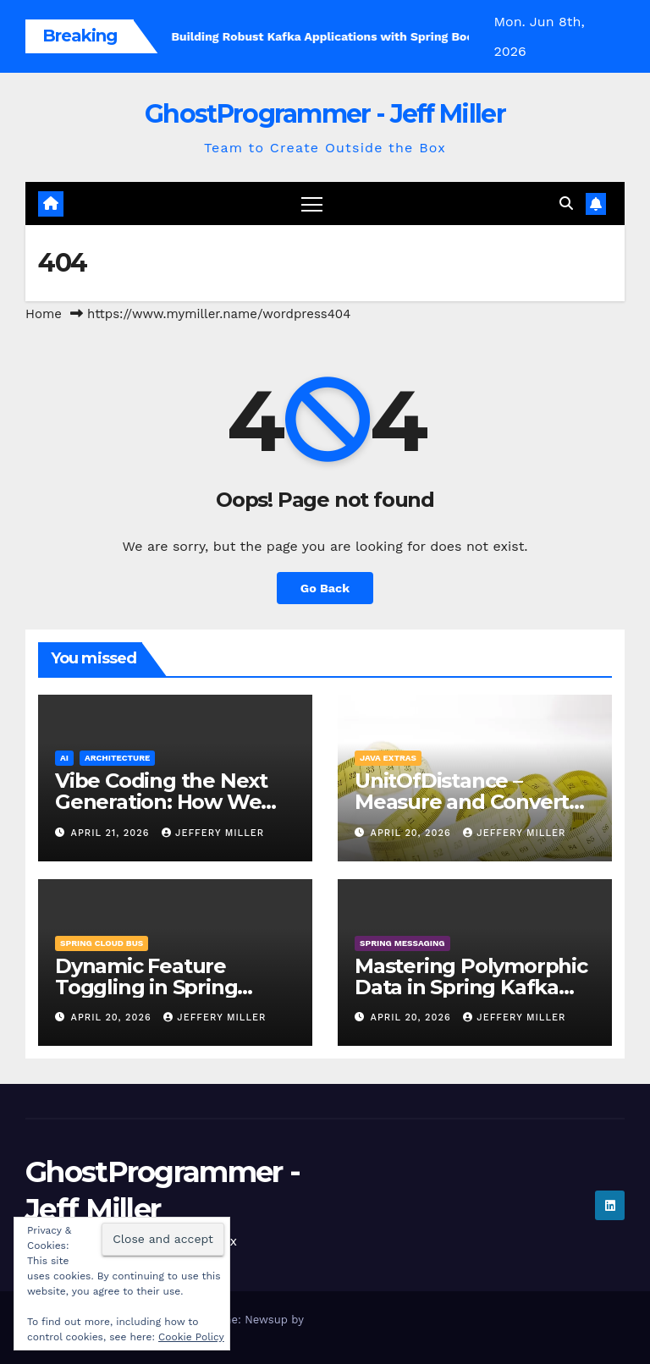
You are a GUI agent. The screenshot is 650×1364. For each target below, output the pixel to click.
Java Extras (388, 757)
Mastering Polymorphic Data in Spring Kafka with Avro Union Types (471, 987)
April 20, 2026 (413, 833)
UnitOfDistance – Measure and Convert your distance (462, 801)
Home (43, 314)
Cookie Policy (191, 1337)
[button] (566, 203)
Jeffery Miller (213, 833)
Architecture (117, 757)
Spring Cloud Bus (101, 943)
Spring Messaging (402, 943)
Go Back (325, 588)
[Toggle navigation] (312, 203)
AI (64, 757)
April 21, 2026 (112, 833)
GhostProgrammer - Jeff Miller (325, 113)
